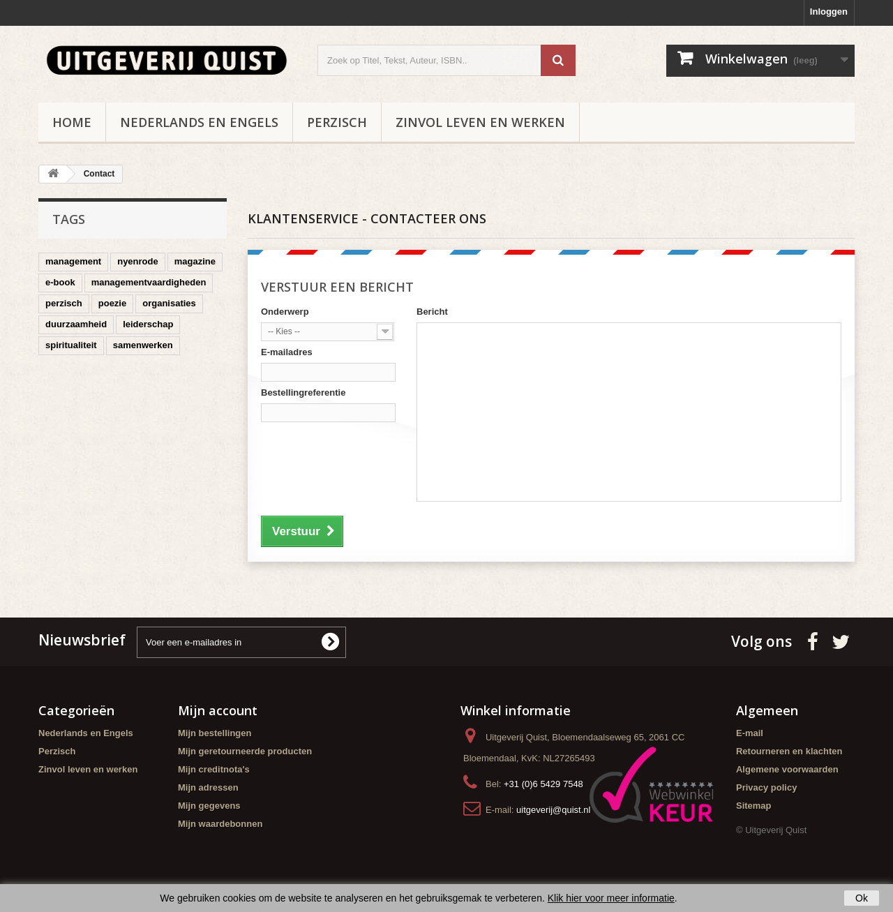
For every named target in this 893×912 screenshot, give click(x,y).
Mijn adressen (208, 787)
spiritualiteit (71, 345)
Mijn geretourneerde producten (245, 751)
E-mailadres (287, 352)
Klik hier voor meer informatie (611, 898)
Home (71, 122)
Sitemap (754, 805)
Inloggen (829, 11)
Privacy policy (766, 787)
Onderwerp (285, 311)
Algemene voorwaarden (787, 769)
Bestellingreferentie (303, 392)
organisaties (169, 303)
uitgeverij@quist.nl (553, 810)
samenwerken (143, 345)
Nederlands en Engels (199, 122)
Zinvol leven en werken (480, 122)
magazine (195, 261)
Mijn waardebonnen (220, 823)
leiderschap (148, 324)
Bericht (432, 311)
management (73, 261)
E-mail (749, 733)
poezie (112, 303)
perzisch (63, 303)
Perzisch (337, 122)
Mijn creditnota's (214, 769)
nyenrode (137, 261)
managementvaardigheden (149, 282)
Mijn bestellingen (214, 733)
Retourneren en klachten (789, 751)
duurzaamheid (76, 324)
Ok (861, 898)
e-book (60, 282)
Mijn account (217, 710)
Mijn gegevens (209, 805)
